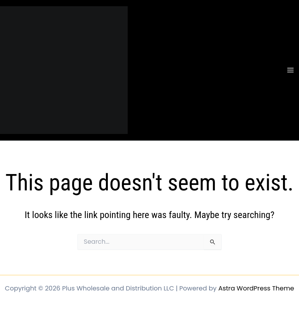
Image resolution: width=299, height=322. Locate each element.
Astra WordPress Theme (256, 288)
